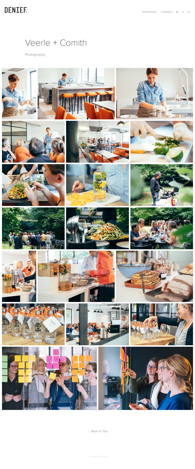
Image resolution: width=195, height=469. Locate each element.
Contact (167, 12)
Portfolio (149, 12)
